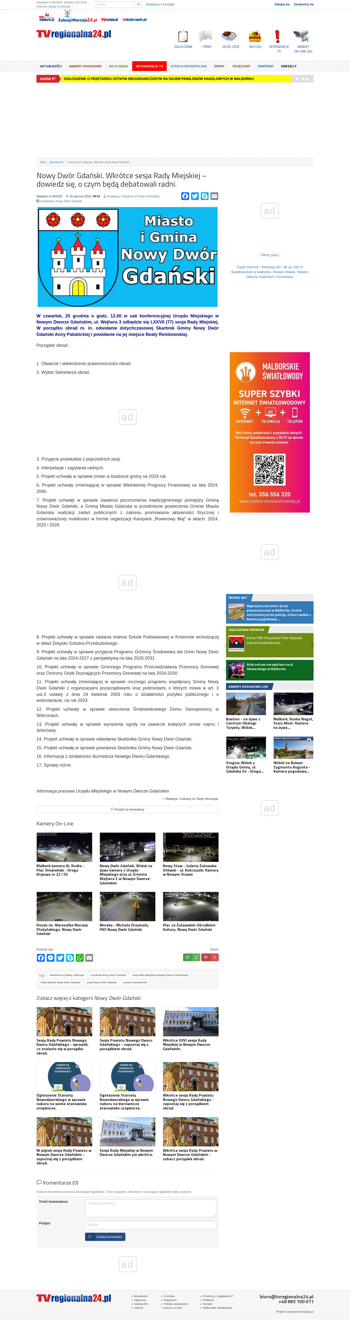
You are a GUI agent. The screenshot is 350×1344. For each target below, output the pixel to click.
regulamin (165, 1192)
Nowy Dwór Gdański (69, 201)
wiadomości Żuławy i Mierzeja (67, 975)
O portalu (168, 1296)
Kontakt (168, 4)
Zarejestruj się (304, 4)
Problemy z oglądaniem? (216, 1296)
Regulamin (169, 1300)
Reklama (153, 4)
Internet (137, 1308)
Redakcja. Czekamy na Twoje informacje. (133, 196)
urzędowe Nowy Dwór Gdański (108, 975)
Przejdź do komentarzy (127, 809)
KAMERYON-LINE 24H (303, 48)
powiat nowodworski (135, 982)
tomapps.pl (307, 1311)
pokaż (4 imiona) (59, 6)
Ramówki (265, 66)
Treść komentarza (53, 1202)
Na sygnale (118, 66)
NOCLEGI (255, 46)
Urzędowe (241, 66)
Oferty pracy (270, 255)
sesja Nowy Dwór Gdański (102, 982)
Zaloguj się (281, 4)
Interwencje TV (149, 66)
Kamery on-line (171, 1308)
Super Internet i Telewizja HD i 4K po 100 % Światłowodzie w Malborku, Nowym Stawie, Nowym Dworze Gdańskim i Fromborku (270, 272)
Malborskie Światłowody (216, 1308)
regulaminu (97, 1192)
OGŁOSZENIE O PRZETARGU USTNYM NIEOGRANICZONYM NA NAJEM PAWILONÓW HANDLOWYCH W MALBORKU (159, 79)
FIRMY (207, 46)
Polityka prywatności (174, 1304)
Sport (219, 66)
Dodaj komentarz (103, 1237)
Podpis (44, 1223)
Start (43, 162)
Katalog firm (140, 1304)
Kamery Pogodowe (85, 66)
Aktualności (51, 66)
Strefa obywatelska (189, 66)
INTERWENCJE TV (279, 48)
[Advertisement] (175, 120)
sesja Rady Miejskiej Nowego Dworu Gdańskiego (160, 975)
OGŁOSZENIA (183, 46)
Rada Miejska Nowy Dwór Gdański (60, 982)
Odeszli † (289, 66)
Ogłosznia (138, 1300)
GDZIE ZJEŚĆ (231, 46)
